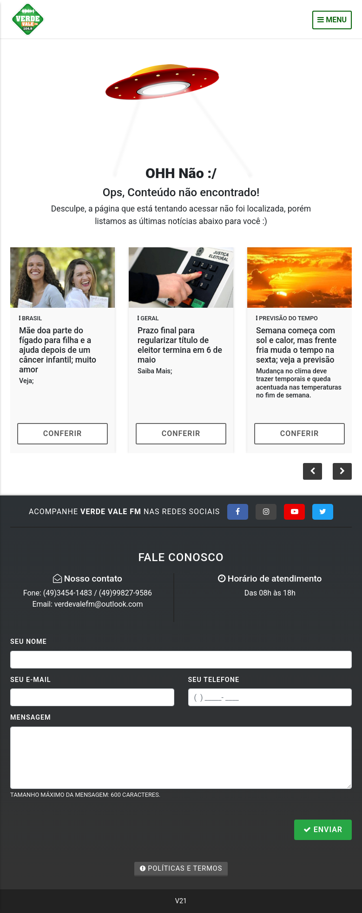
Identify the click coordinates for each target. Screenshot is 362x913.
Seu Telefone (214, 680)
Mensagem (30, 717)
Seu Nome (28, 642)
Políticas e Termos (181, 869)
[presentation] (80, 831)
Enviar (322, 829)
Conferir (62, 433)
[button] (342, 471)
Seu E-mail (30, 680)
